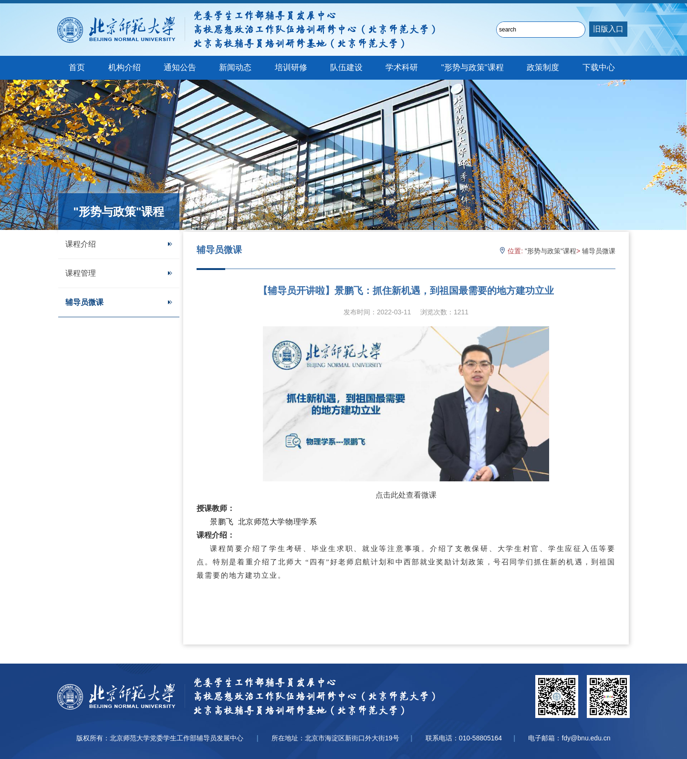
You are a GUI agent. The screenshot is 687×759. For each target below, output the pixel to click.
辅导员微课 (118, 302)
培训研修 (291, 67)
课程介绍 (118, 244)
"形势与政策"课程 (472, 67)
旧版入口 (608, 29)
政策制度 (543, 67)
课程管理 (118, 273)
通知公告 (180, 67)
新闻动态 (235, 67)
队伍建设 (346, 67)
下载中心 (599, 67)
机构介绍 (124, 67)
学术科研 (401, 67)
